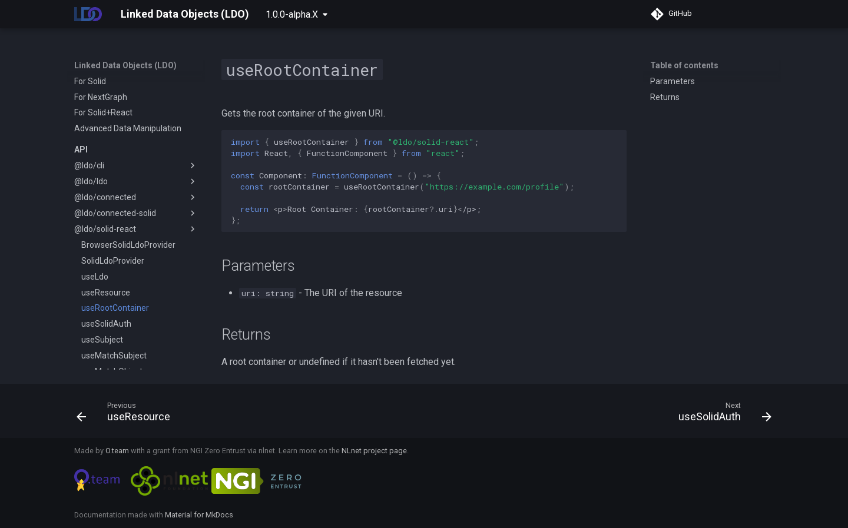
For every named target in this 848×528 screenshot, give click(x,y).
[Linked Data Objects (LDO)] (88, 14)
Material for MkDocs (199, 514)
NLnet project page (374, 450)
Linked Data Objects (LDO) (125, 65)
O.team (117, 450)
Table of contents (684, 65)
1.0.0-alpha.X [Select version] (292, 14)
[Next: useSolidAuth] (721, 414)
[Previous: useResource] (127, 414)
